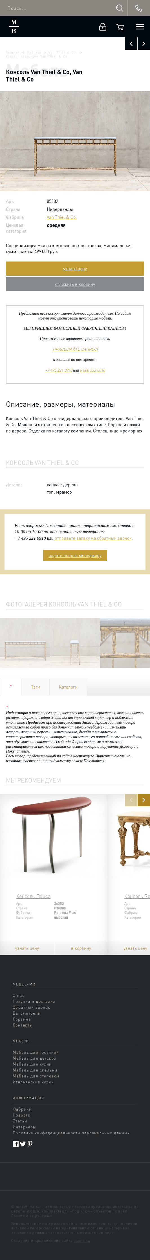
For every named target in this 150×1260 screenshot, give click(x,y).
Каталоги (68, 687)
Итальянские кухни (33, 1081)
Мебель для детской (35, 1057)
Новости (21, 1114)
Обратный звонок (31, 1007)
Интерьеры (24, 1126)
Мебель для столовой (36, 1075)
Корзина (22, 1018)
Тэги (35, 687)
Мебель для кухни (32, 1063)
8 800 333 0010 (92, 369)
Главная (12, 52)
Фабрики (34, 52)
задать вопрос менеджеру (75, 555)
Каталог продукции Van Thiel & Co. (37, 56)
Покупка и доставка (34, 1001)
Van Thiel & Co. (62, 52)
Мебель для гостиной (36, 1052)
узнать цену (75, 268)
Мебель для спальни (35, 1069)
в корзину (81, 948)
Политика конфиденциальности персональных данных (71, 1132)
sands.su (82, 1240)
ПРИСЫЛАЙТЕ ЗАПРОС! (75, 349)
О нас (19, 995)
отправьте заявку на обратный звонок (93, 538)
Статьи (20, 1120)
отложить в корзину (75, 284)
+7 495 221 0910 (58, 369)
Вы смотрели (27, 1012)
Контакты (23, 1024)
